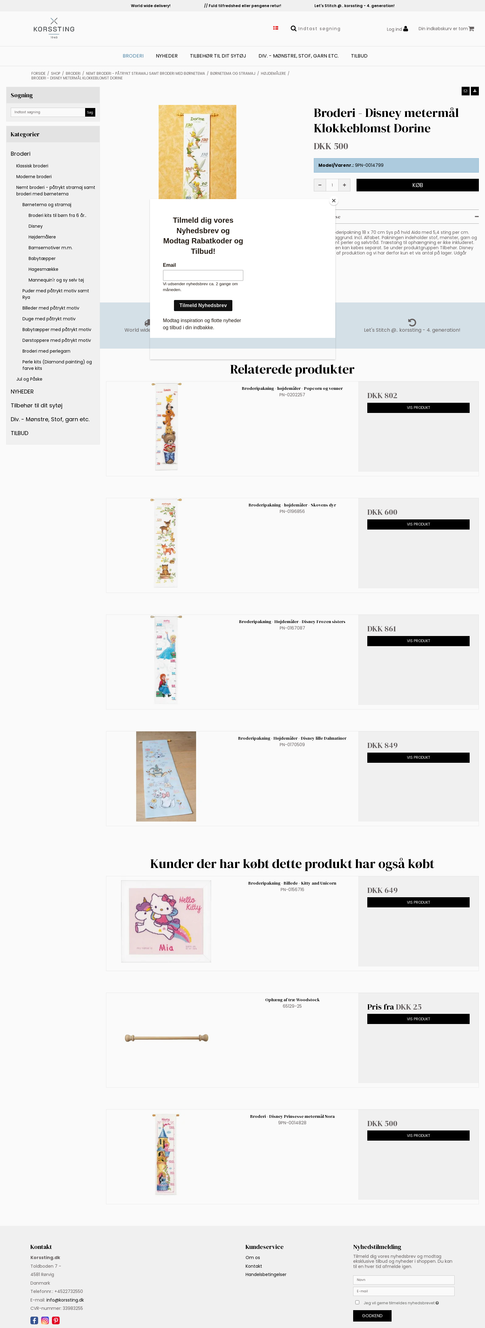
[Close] (333, 200)
